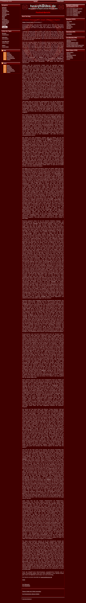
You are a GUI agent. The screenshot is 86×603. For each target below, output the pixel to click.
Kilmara (68, 53)
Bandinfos (4, 19)
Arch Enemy (5, 38)
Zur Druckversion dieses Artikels (30, 594)
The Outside (69, 57)
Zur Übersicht (25, 584)
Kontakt (4, 25)
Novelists (75, 10)
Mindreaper (69, 56)
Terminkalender (11, 58)
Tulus (67, 22)
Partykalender (5, 14)
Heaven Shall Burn (71, 39)
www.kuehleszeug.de (46, 577)
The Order (69, 21)
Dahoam (4, 7)
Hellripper (75, 14)
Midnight (68, 41)
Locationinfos (5, 21)
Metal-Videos (70, 50)
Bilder (3, 16)
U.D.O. (68, 59)
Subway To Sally (77, 11)
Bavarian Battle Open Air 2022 (74, 46)
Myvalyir (68, 28)
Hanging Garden (70, 24)
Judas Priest (5, 42)
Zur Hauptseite (26, 585)
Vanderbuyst (5, 34)
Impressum (5, 23)
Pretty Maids (5, 47)
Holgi (23, 579)
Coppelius (75, 15)
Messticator (69, 26)
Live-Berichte (70, 37)
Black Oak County (77, 8)
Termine (4, 12)
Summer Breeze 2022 (72, 44)
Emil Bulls (69, 34)
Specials (4, 15)
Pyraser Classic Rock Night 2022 (75, 45)
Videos (8, 59)
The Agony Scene (71, 55)
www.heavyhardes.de (27, 598)
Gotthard (68, 25)
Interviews (69, 31)
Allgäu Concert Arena (28, 22)
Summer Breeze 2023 (72, 42)
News (8, 52)
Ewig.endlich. (70, 52)
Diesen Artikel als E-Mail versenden (31, 591)
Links (3, 18)
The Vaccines (76, 12)
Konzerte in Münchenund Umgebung (72, 5)
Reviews (68, 19)
